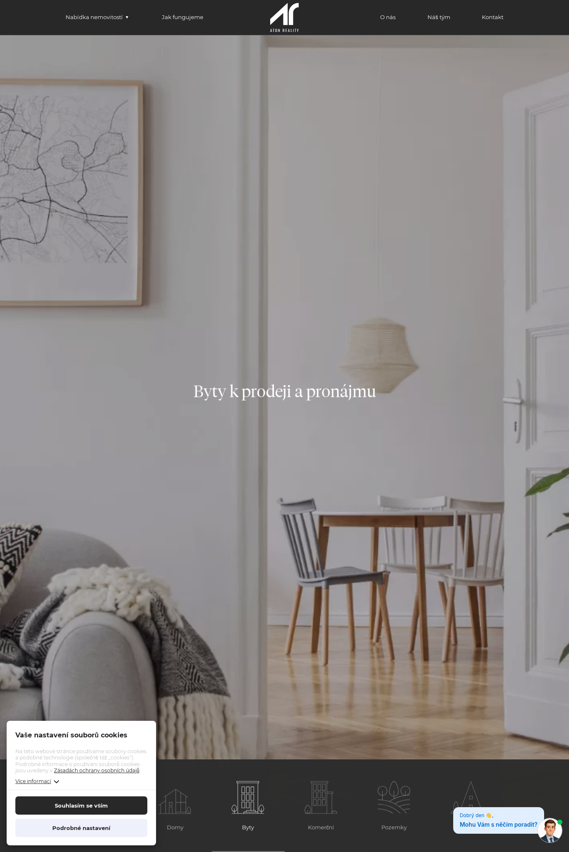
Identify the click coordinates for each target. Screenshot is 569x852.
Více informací (33, 781)
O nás (388, 17)
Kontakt (492, 17)
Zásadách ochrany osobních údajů (96, 770)
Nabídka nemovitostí (94, 17)
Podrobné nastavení (81, 828)
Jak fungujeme (182, 17)
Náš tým (438, 17)
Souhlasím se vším (81, 805)
